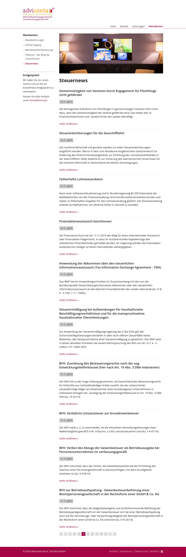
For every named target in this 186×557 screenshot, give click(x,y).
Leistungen (138, 26)
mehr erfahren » (68, 123)
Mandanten (156, 26)
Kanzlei (124, 26)
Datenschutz (141, 551)
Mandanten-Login (34, 39)
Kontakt (113, 551)
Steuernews (31, 63)
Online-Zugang (33, 44)
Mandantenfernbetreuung (39, 49)
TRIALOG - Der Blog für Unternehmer (37, 56)
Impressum (126, 551)
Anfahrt (154, 551)
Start (113, 26)
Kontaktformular (38, 100)
